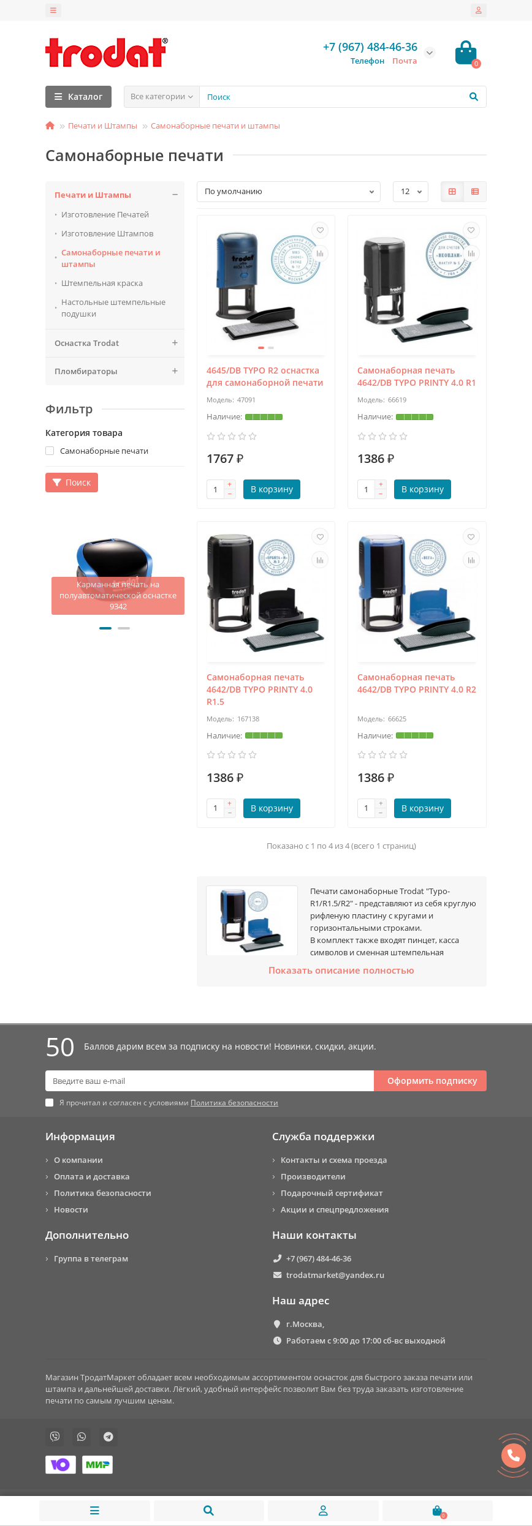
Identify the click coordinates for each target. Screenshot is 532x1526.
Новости (71, 1209)
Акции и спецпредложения (335, 1209)
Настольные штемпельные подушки (113, 307)
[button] (105, 628)
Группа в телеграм (91, 1258)
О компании (78, 1159)
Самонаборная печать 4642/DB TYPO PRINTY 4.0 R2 (416, 683)
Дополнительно (87, 1235)
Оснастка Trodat (119, 343)
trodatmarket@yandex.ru (335, 1274)
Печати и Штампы (102, 125)
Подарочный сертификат (332, 1192)
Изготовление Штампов (107, 233)
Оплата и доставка (92, 1176)
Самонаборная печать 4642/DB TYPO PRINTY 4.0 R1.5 (260, 689)
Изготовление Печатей (105, 214)
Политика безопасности (102, 1192)
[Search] (343, 97)
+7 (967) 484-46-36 (318, 1258)
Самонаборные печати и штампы (215, 125)
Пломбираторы (119, 371)
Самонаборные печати (96, 450)
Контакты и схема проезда (334, 1159)
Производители (313, 1176)
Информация (80, 1136)
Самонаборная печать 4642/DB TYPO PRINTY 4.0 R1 (416, 376)
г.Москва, (305, 1323)
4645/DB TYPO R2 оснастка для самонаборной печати (265, 376)
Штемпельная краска (102, 282)
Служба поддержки (323, 1136)
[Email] (209, 1080)
